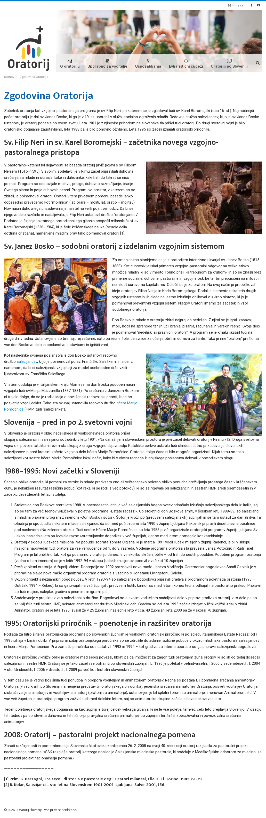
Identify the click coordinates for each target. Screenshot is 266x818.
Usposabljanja (148, 64)
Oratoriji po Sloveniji (229, 64)
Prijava (235, 5)
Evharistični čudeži (186, 64)
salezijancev (27, 361)
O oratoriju (70, 64)
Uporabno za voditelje (107, 64)
